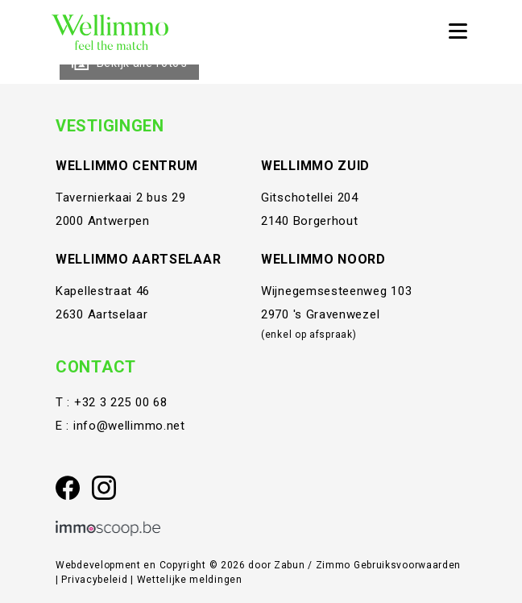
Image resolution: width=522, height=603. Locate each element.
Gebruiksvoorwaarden (407, 565)
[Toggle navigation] (457, 32)
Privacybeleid (95, 579)
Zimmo (333, 565)
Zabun (289, 565)
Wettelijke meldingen (189, 579)
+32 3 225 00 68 (121, 402)
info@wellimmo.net (129, 425)
